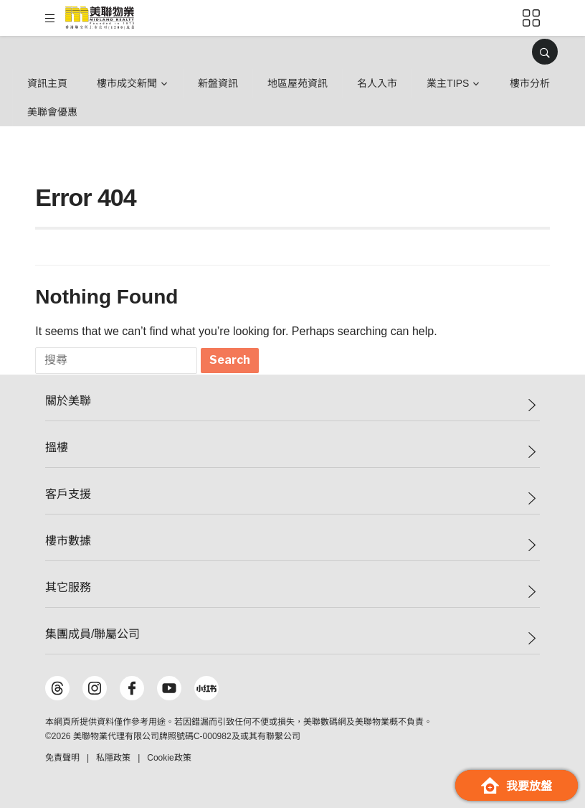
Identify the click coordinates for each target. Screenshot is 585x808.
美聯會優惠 (52, 112)
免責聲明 (62, 758)
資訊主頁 (47, 83)
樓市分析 (530, 83)
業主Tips (448, 83)
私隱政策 (113, 758)
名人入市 (377, 83)
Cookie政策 (169, 758)
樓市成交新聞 (127, 83)
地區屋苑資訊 (297, 83)
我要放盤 (516, 785)
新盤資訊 (218, 83)
